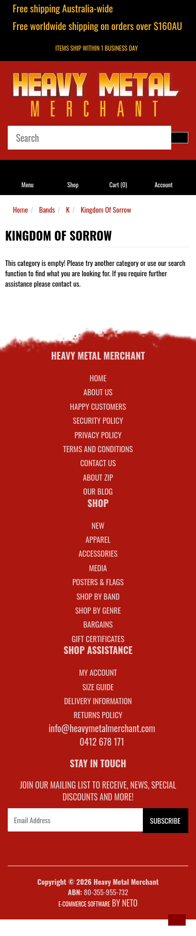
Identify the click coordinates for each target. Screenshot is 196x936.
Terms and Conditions (98, 448)
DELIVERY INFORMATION (98, 700)
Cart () (118, 184)
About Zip (98, 477)
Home (20, 209)
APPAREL (98, 539)
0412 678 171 (101, 741)
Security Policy (98, 420)
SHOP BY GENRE (98, 610)
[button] (177, 920)
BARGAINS (97, 624)
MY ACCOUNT (98, 672)
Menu (28, 184)
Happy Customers (98, 406)
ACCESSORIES (98, 553)
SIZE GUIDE (98, 686)
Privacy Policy (97, 434)
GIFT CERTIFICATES (98, 638)
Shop (73, 184)
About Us (98, 391)
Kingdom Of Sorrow (106, 209)
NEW (98, 525)
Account (164, 184)
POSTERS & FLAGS (98, 581)
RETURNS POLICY (98, 714)
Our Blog (97, 491)
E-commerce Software (84, 904)
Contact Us (98, 462)
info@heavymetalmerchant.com (101, 728)
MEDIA (98, 567)
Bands (47, 209)
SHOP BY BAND (98, 596)
